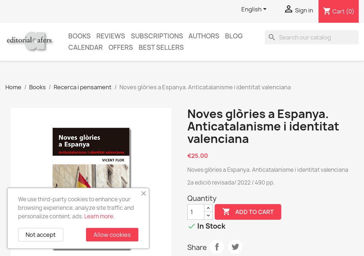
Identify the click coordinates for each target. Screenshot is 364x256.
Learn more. (99, 216)
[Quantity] (195, 212)
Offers (120, 47)
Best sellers (161, 47)
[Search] (312, 37)
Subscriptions (157, 36)
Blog (234, 36)
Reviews (110, 36)
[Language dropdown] (255, 9)
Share (217, 247)
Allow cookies (112, 235)
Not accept (41, 235)
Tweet (235, 247)
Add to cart (248, 212)
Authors (203, 36)
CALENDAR (85, 47)
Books (79, 36)
